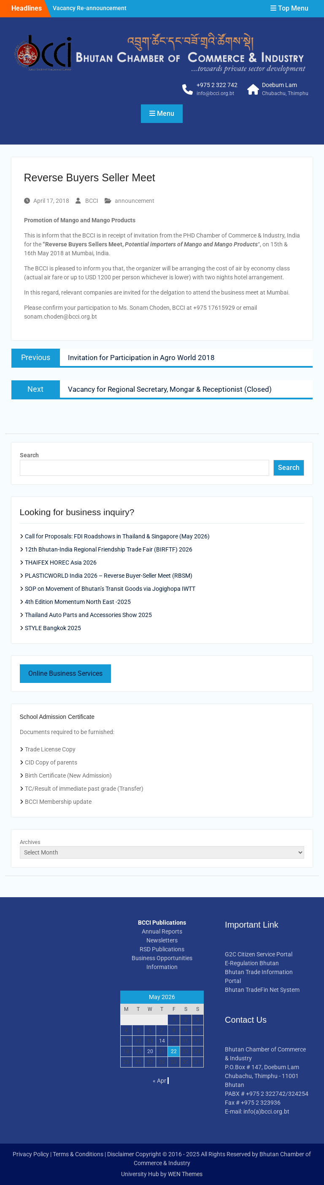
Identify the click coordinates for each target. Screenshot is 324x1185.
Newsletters (162, 940)
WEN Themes (185, 1174)
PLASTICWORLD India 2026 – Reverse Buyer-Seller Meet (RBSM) (108, 575)
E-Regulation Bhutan (252, 963)
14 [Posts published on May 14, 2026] (162, 1041)
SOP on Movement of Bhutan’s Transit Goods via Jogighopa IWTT (110, 588)
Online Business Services (65, 673)
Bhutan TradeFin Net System (262, 989)
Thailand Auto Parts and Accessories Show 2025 (88, 615)
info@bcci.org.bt (215, 93)
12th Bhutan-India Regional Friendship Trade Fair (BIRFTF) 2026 (108, 549)
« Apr (159, 1080)
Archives (30, 842)
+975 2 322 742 (217, 85)
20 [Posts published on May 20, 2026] (150, 1051)
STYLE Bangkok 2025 (53, 628)
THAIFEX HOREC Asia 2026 (61, 562)
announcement (134, 200)
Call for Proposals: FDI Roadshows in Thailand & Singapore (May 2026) (117, 536)
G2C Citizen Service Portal (258, 954)
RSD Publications (162, 949)
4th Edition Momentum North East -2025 (78, 601)
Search (29, 455)
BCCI (91, 200)
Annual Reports (162, 931)
